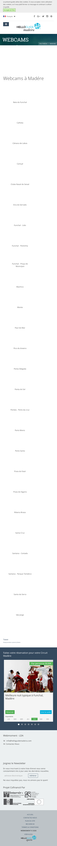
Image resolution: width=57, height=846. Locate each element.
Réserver (10, 712)
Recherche (30, 824)
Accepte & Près (9, 10)
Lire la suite (46, 712)
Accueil (30, 814)
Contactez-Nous (12, 744)
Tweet (5, 639)
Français (9, 16)
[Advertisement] (28, 59)
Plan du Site (30, 821)
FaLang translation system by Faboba (11, 642)
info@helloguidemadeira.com (18, 741)
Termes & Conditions (30, 827)
